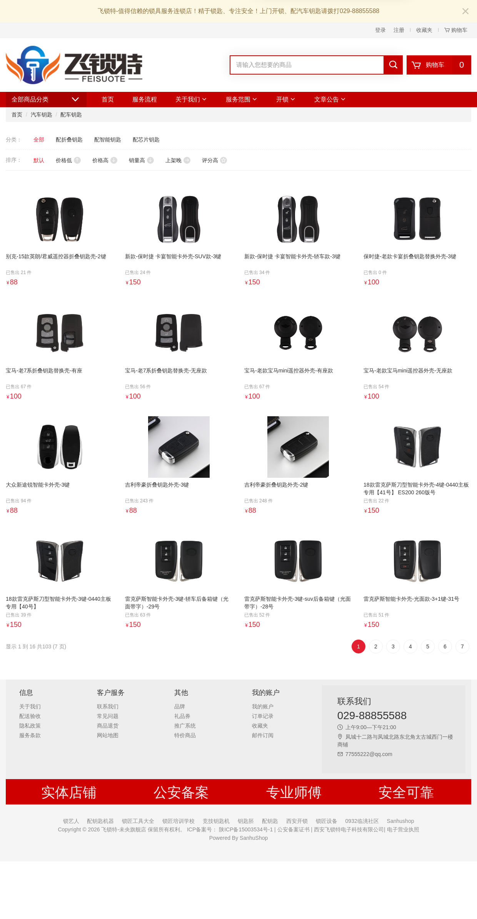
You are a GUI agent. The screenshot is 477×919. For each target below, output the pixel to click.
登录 (380, 30)
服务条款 (30, 735)
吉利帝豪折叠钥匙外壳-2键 (276, 485)
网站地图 (107, 735)
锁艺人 (71, 821)
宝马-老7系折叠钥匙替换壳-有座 (44, 370)
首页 (108, 99)
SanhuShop (254, 838)
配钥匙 (270, 821)
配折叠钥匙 (69, 139)
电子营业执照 (402, 829)
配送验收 (30, 716)
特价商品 (185, 735)
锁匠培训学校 (178, 821)
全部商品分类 (46, 99)
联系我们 (107, 706)
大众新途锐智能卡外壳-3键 (38, 485)
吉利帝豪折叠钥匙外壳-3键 (157, 485)
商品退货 (107, 726)
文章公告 (330, 99)
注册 (399, 30)
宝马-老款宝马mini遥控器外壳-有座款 (288, 370)
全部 (38, 139)
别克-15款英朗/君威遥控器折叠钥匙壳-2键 (56, 256)
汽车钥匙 (41, 114)
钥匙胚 (246, 821)
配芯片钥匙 (146, 139)
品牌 (179, 706)
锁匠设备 (326, 821)
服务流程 (144, 99)
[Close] (465, 11)
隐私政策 (30, 726)
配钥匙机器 (100, 821)
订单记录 (263, 716)
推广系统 (185, 726)
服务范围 (242, 99)
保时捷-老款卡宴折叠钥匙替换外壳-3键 (410, 256)
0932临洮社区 (362, 821)
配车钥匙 (71, 114)
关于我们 (191, 99)
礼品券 (182, 716)
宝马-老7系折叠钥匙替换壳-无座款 (166, 370)
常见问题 (107, 716)
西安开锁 (297, 821)
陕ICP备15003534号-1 (245, 829)
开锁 (286, 99)
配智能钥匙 (107, 139)
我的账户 (263, 706)
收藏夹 (424, 30)
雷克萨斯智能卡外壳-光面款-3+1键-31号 (411, 599)
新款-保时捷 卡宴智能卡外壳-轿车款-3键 (292, 256)
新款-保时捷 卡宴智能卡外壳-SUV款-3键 (173, 256)
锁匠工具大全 (138, 821)
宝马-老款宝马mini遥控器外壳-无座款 (408, 370)
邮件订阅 (263, 735)
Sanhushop (400, 821)
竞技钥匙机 (216, 821)
